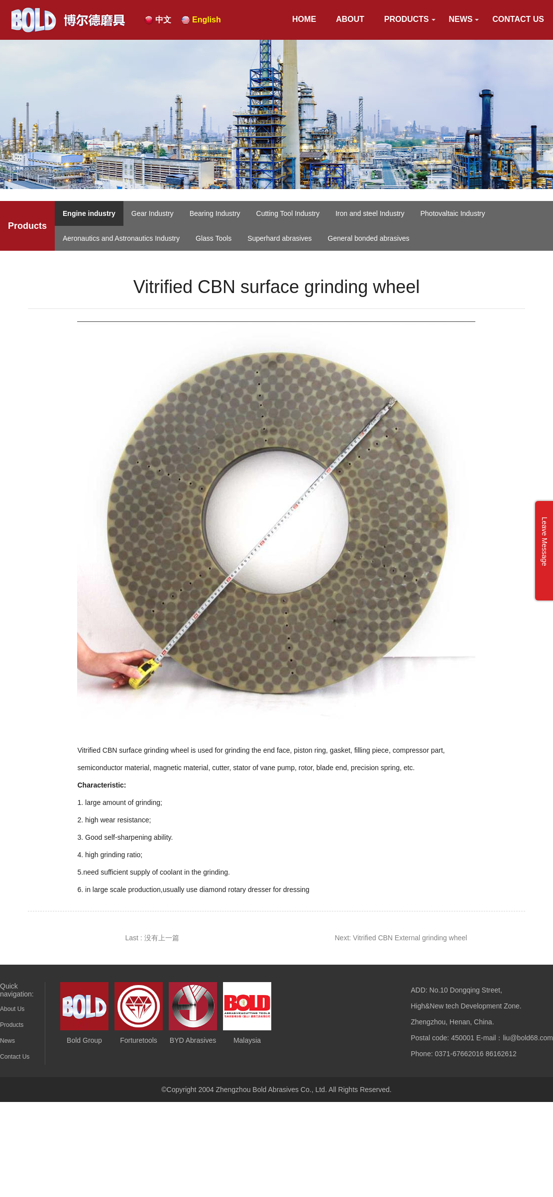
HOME (304, 19)
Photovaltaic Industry (452, 213)
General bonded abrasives (368, 238)
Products (406, 19)
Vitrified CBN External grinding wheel (410, 938)
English (206, 19)
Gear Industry (152, 213)
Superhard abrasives (279, 238)
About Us (12, 1008)
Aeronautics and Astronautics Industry (121, 238)
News (460, 19)
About (350, 19)
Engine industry (89, 213)
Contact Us (518, 19)
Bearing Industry (215, 213)
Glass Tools (213, 238)
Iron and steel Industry (370, 213)
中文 (163, 19)
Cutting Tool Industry (288, 213)
